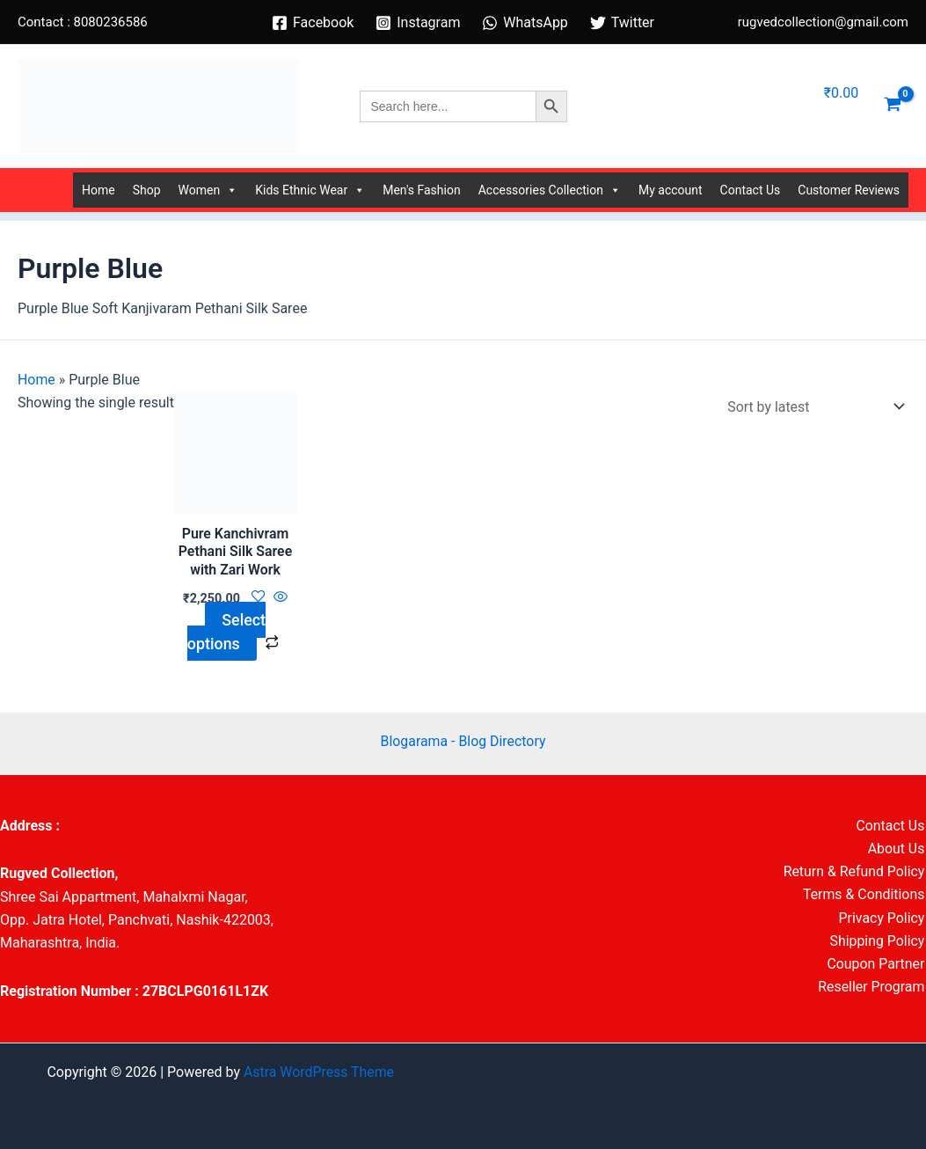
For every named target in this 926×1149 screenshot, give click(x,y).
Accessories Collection (549, 190)
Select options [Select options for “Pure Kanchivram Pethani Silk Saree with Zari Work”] (226, 631)
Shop (147, 190)
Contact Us (750, 190)
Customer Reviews (849, 190)
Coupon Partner (877, 964)
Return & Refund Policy (855, 872)
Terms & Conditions (864, 895)
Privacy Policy (882, 919)
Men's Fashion (421, 190)
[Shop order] (811, 407)
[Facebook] (313, 23)
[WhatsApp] (525, 23)
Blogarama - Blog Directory (463, 741)
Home (98, 190)
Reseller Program (872, 988)
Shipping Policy (878, 941)
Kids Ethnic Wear (310, 190)
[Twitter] (622, 23)
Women (208, 190)
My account (670, 190)
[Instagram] (418, 23)
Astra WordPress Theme (318, 1072)
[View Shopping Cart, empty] (892, 106)
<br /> (463, 881)
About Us (897, 848)
